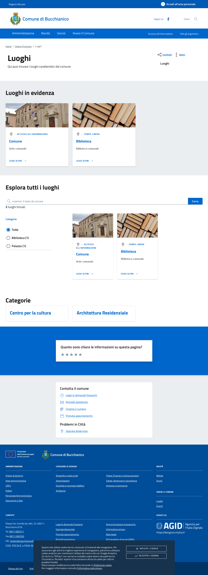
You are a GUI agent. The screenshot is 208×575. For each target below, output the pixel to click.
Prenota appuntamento (67, 534)
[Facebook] (167, 18)
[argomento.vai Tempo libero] (92, 134)
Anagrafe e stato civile (67, 476)
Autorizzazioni (63, 481)
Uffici (8, 486)
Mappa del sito (15, 568)
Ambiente (61, 491)
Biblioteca (83, 141)
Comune (15, 141)
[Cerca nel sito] (196, 19)
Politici (9, 491)
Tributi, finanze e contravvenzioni (122, 476)
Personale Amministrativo (19, 496)
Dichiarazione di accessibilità (120, 539)
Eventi (159, 506)
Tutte (15, 229)
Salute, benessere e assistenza (121, 481)
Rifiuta (146, 548)
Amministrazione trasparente (120, 524)
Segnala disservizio (65, 529)
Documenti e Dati (14, 500)
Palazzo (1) (19, 246)
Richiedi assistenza (65, 539)
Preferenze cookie (103, 565)
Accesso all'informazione (160, 33)
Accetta (146, 556)
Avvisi (159, 481)
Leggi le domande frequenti (69, 524)
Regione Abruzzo (17, 4)
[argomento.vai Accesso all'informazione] (32, 134)
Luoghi (159, 501)
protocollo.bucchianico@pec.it (25, 541)
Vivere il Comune (23, 46)
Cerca (195, 201)
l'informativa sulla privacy (89, 568)
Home (9, 46)
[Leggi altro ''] (17, 160)
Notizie (159, 476)
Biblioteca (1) (20, 238)
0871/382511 (16, 531)
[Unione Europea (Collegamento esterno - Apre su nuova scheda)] (21, 455)
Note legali (111, 534)
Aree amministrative (16, 481)
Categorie (11, 219)
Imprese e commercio (117, 486)
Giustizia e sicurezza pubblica (70, 486)
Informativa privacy (115, 529)
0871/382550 (17, 536)
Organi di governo (14, 476)
